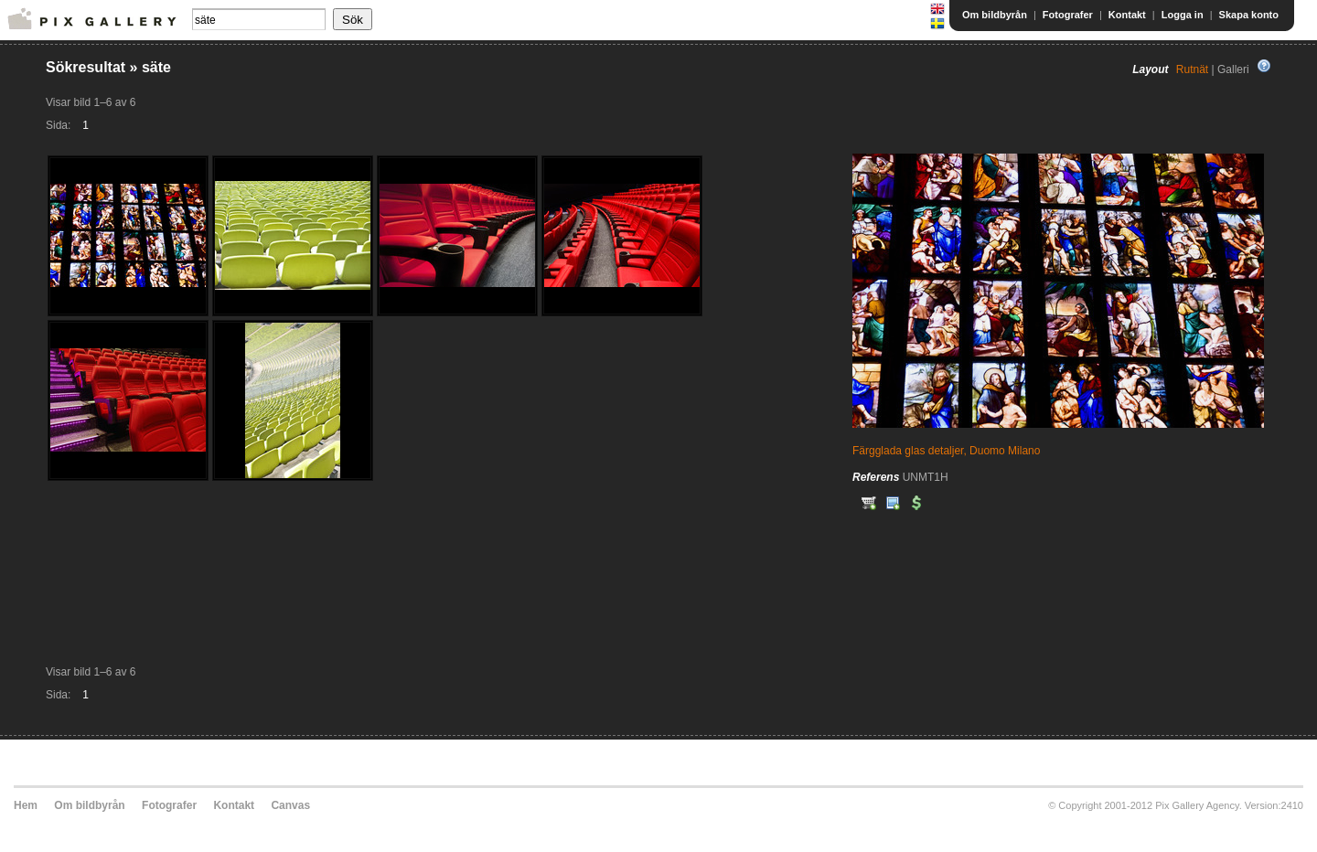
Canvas (290, 805)
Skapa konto (1249, 14)
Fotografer (1068, 14)
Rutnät (1192, 69)
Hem (25, 805)
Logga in (1183, 14)
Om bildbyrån (994, 14)
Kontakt (1127, 14)
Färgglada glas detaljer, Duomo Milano (946, 450)
